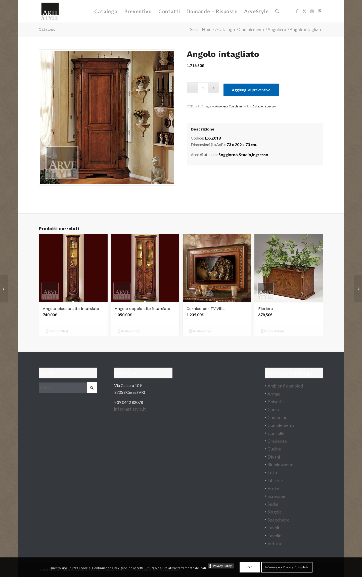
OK (249, 567)
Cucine (274, 449)
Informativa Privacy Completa (287, 567)
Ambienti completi (285, 386)
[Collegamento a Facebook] (297, 11)
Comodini (276, 417)
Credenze (277, 441)
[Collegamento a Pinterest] (319, 11)
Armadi (274, 394)
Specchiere (278, 520)
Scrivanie (276, 496)
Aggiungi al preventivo (251, 89)
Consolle (276, 433)
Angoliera (221, 106)
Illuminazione (280, 464)
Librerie (275, 480)
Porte (273, 488)
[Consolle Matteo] (358, 288)
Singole (274, 512)
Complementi (237, 106)
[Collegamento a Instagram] (312, 11)
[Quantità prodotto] (203, 87)
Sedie (272, 504)
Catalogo (47, 29)
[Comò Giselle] (4, 288)
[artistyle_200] (50, 11)
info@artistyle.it (130, 409)
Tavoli (273, 527)
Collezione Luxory (264, 106)
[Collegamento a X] (304, 11)
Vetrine (274, 543)
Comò (273, 409)
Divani (273, 457)
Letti (272, 472)
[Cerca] (277, 11)
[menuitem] (106, 11)
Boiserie (275, 401)
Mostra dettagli (57, 331)
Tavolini (275, 535)
